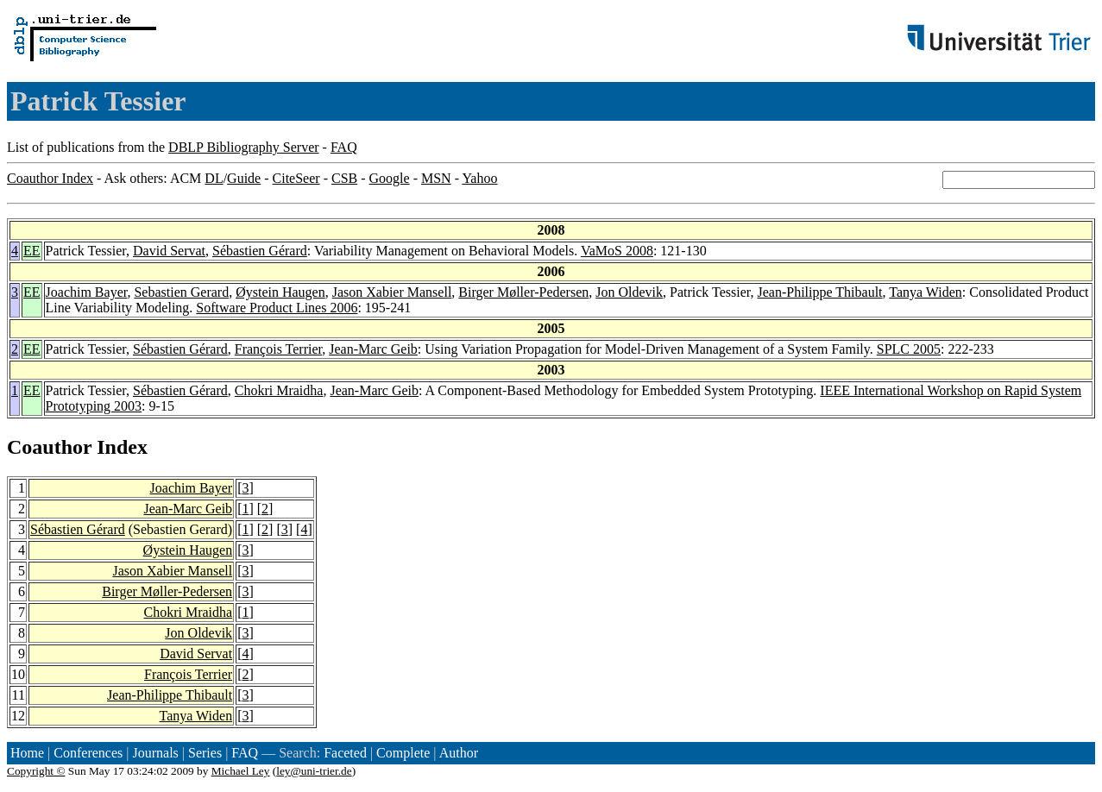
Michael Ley (240, 770)
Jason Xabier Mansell (392, 292)
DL (214, 178)
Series (205, 752)
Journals (155, 752)
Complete (403, 752)
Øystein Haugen (280, 292)
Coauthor (49, 447)
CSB (344, 178)
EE (32, 250)
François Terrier (278, 349)
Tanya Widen (925, 292)
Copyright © (36, 770)
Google (389, 178)
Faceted (345, 752)
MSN (436, 178)
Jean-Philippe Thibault (820, 292)
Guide (244, 178)
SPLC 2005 (909, 349)
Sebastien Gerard (181, 292)
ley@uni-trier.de (313, 770)
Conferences (88, 752)
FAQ (344, 147)
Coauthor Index (50, 178)
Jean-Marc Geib (373, 349)
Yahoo (479, 178)
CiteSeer (296, 178)
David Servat (169, 250)
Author (458, 752)
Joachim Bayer (87, 292)
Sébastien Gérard (259, 250)
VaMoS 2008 (617, 250)
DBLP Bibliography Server (243, 147)
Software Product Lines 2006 (276, 307)
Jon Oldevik (629, 292)
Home (27, 752)
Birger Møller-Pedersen (523, 292)
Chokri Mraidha (279, 390)
